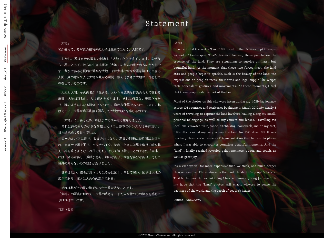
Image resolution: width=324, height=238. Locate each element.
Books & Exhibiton (5, 117)
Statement (5, 54)
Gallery (5, 74)
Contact (5, 144)
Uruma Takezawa (5, 21)
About (5, 91)
